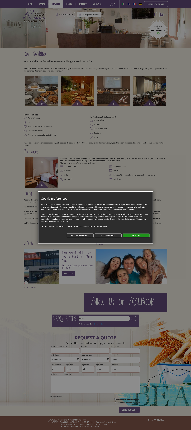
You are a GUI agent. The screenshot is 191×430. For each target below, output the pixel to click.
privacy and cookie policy (97, 226)
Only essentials (108, 235)
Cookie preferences (80, 235)
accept (136, 235)
